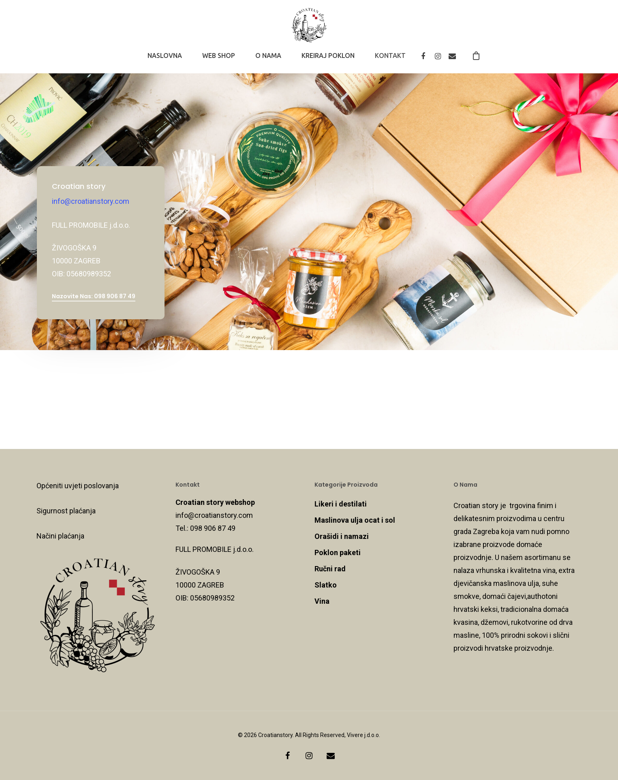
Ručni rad (330, 568)
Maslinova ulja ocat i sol (354, 520)
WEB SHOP (218, 60)
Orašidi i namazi (341, 536)
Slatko (325, 585)
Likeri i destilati (340, 504)
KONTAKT (390, 60)
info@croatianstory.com (90, 201)
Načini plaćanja (60, 536)
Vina (321, 601)
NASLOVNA (165, 60)
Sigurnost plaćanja (66, 510)
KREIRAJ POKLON (328, 60)
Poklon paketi (337, 552)
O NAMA (268, 60)
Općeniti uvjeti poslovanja (77, 485)
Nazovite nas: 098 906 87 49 (93, 296)
